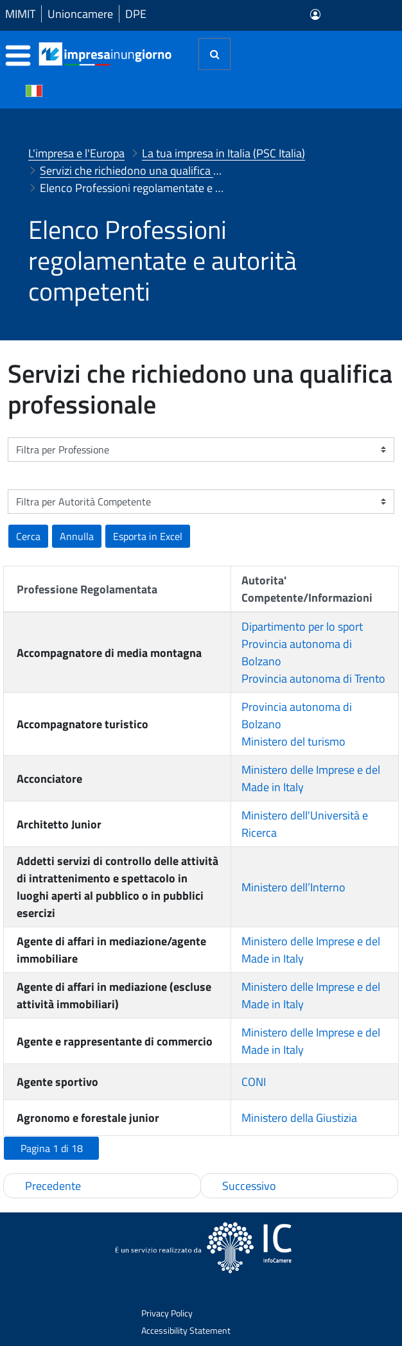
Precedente (53, 1185)
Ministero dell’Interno (293, 887)
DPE (135, 13)
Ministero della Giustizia (299, 1117)
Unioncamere (80, 13)
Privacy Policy (167, 1313)
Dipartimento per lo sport (302, 626)
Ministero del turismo (293, 741)
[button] (148, 536)
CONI (253, 1081)
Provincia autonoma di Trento (313, 678)
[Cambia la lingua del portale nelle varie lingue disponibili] (34, 90)
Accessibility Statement (186, 1330)
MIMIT (20, 13)
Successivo (249, 1185)
